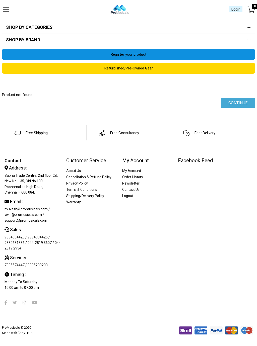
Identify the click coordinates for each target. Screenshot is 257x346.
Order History (132, 177)
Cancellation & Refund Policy (88, 177)
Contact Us (131, 190)
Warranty (73, 202)
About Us (73, 171)
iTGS (29, 333)
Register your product (128, 54)
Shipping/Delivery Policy (85, 196)
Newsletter (131, 183)
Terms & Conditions (81, 190)
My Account (131, 171)
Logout (127, 196)
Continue (237, 103)
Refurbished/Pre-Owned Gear (128, 68)
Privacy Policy (77, 183)
